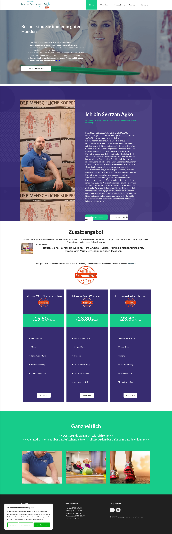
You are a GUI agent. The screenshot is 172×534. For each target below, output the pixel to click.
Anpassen (13, 525)
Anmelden (44, 395)
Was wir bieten (96, 217)
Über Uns (104, 5)
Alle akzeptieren (42, 525)
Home (91, 5)
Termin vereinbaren (36, 68)
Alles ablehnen (26, 525)
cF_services (139, 517)
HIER (57, 60)
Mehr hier (132, 263)
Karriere (132, 5)
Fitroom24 (118, 5)
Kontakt (144, 5)
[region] (28, 517)
